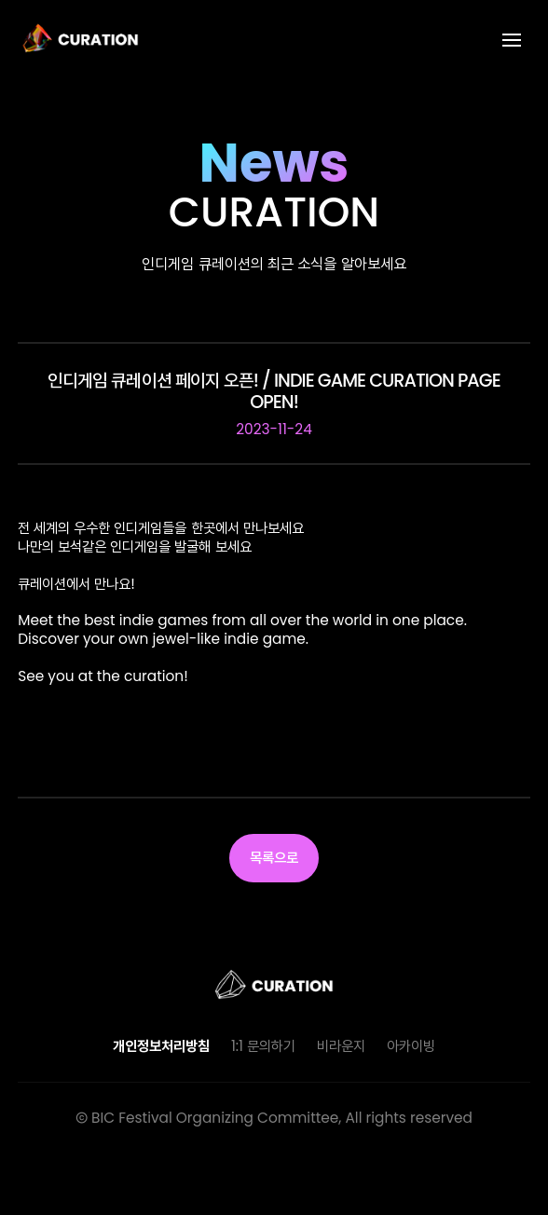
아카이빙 (411, 1046)
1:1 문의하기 (263, 1046)
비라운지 (341, 1046)
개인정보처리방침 (161, 1046)
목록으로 (274, 857)
